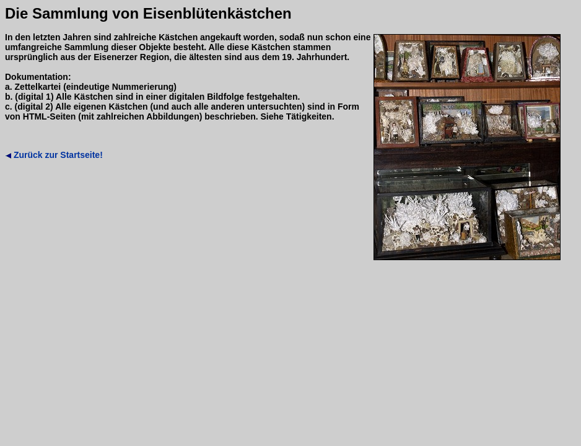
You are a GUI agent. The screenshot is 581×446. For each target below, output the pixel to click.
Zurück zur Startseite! (54, 155)
